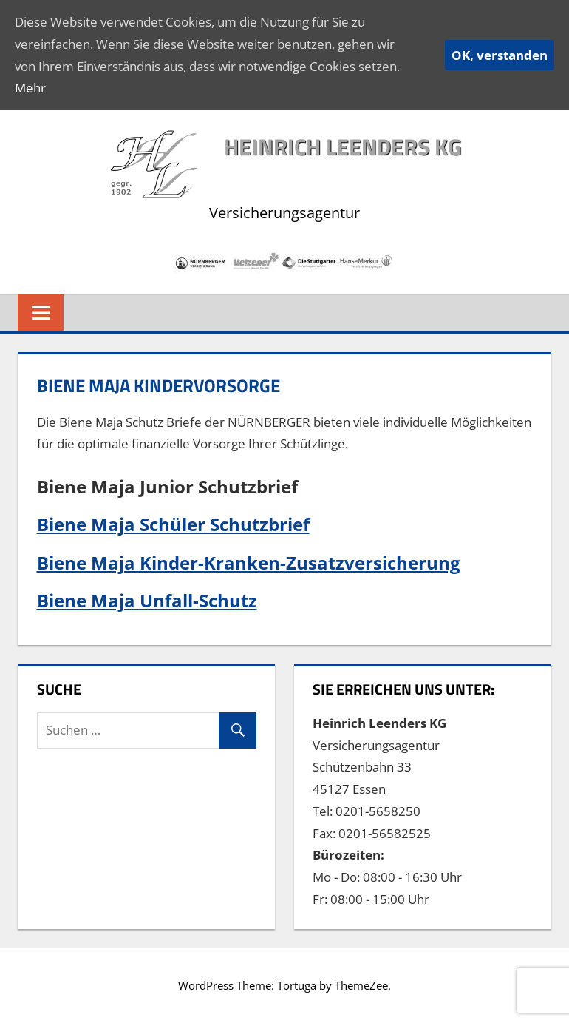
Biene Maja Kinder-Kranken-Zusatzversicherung (248, 562)
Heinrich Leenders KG (342, 146)
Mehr (30, 87)
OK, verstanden (500, 55)
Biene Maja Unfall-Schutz (147, 600)
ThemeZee (361, 985)
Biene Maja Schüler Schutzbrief (173, 524)
